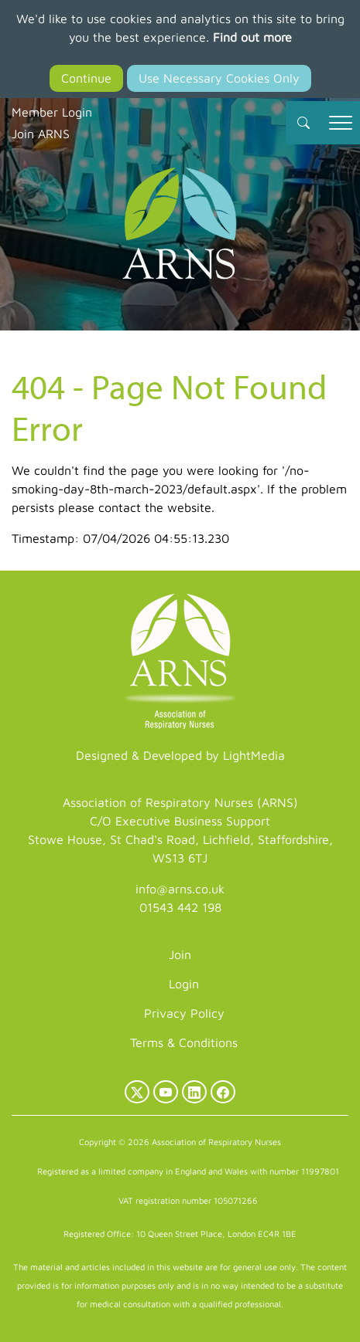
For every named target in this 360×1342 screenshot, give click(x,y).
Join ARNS (41, 134)
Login (184, 984)
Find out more (252, 37)
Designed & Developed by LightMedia (180, 755)
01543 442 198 (180, 907)
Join (180, 954)
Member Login (52, 112)
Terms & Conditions (184, 1042)
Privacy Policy (184, 1013)
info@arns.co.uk (180, 889)
